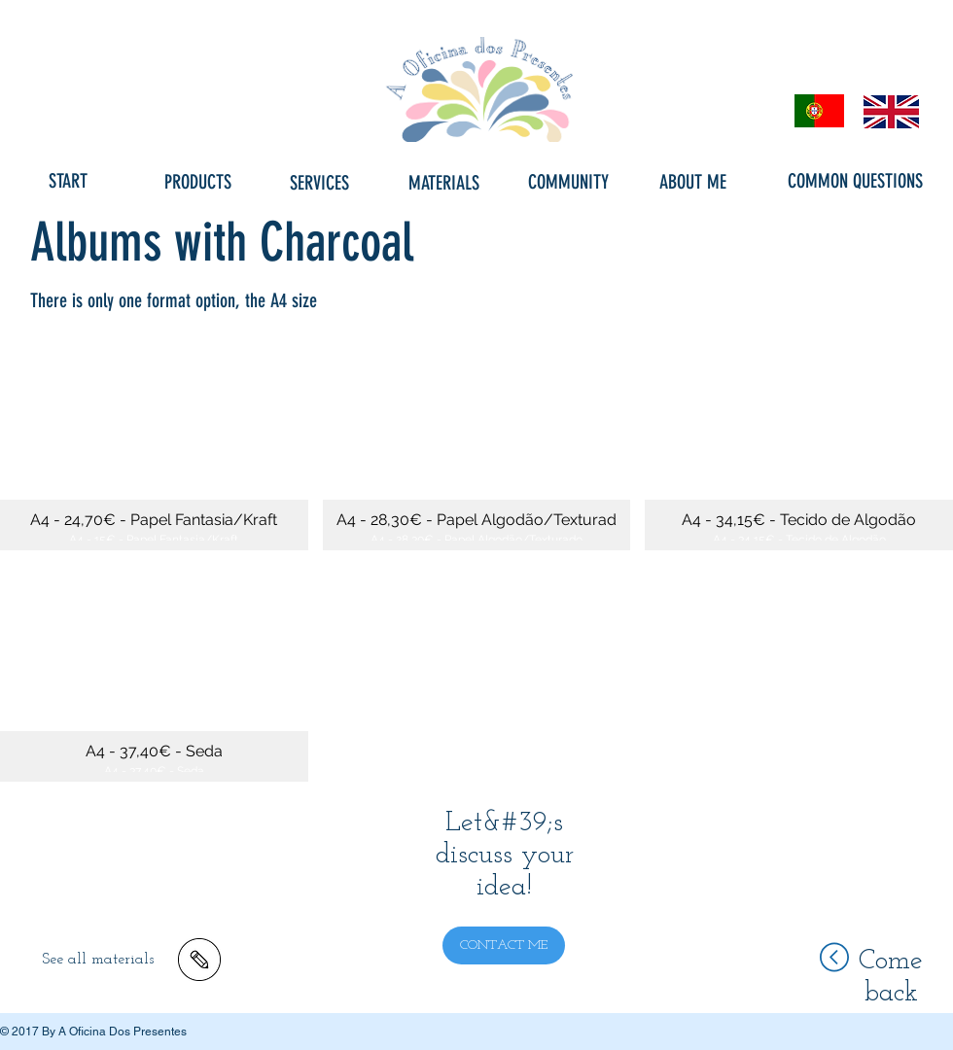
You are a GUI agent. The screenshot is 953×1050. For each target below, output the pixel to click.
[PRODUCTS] (197, 181)
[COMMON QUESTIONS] (855, 180)
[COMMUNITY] (568, 181)
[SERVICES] (319, 182)
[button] (154, 441)
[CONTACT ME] (503, 945)
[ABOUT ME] (692, 181)
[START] (68, 180)
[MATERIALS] (443, 182)
